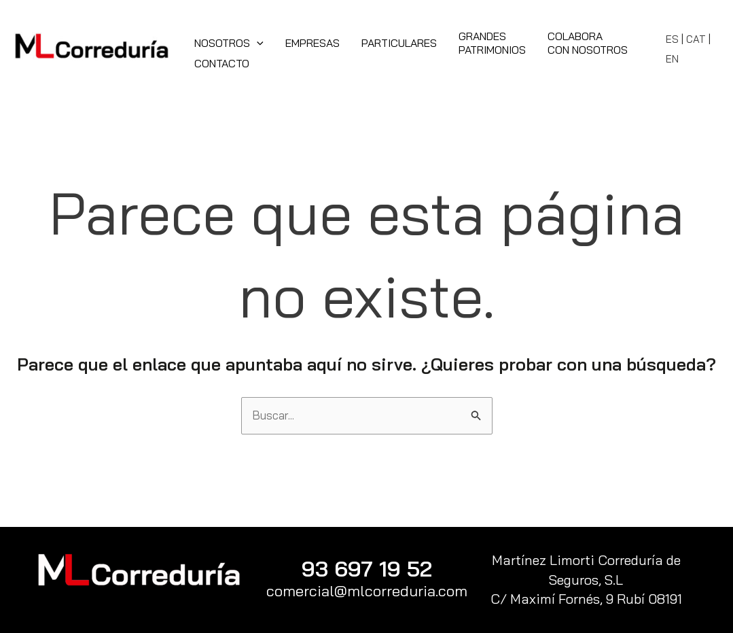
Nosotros (229, 43)
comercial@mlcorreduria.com (366, 590)
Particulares (399, 43)
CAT (696, 39)
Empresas (312, 43)
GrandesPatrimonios (492, 42)
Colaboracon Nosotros (588, 42)
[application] (257, 43)
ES (672, 39)
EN (672, 58)
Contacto (221, 63)
